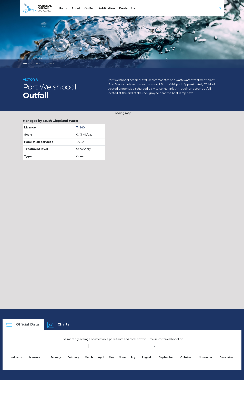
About (76, 8)
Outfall (89, 8)
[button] (220, 8)
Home (63, 8)
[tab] (23, 324)
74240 (80, 127)
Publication (106, 8)
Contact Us (127, 8)
